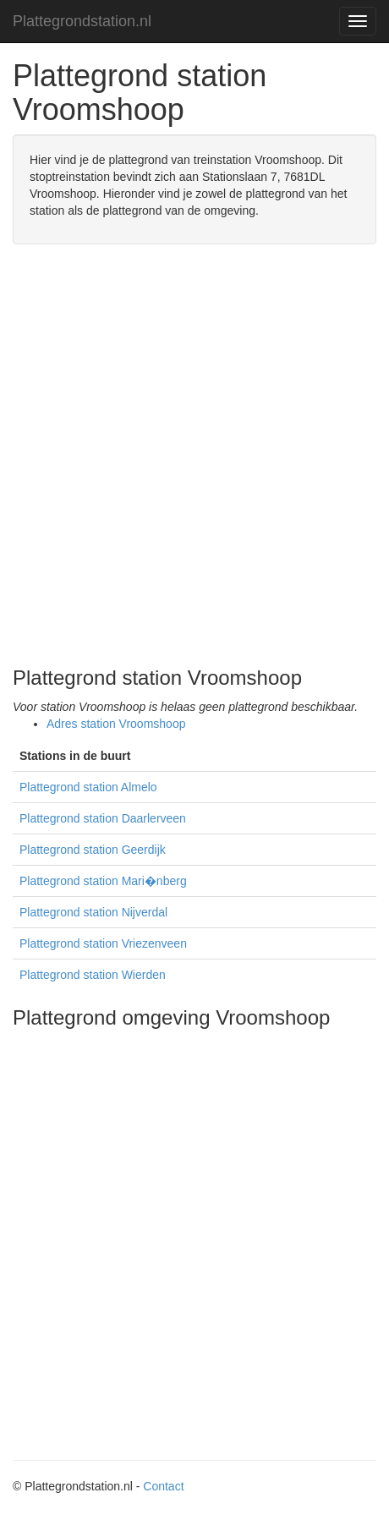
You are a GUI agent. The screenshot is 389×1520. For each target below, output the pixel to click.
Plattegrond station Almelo (88, 787)
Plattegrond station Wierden (92, 974)
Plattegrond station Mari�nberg (103, 881)
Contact (163, 1486)
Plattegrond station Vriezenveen (103, 943)
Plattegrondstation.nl (82, 21)
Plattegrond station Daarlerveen (102, 818)
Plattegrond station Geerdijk (92, 849)
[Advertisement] (194, 455)
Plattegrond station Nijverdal (93, 912)
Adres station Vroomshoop (116, 723)
